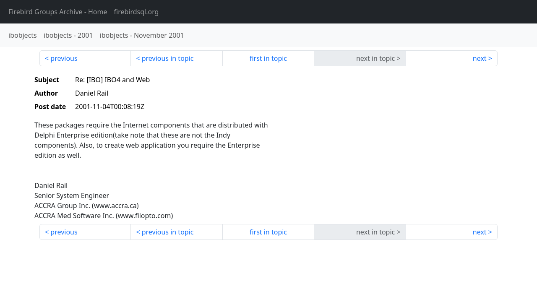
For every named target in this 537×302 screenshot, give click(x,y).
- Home (57, 11)
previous (63, 58)
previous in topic (168, 58)
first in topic (268, 58)
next (480, 58)
